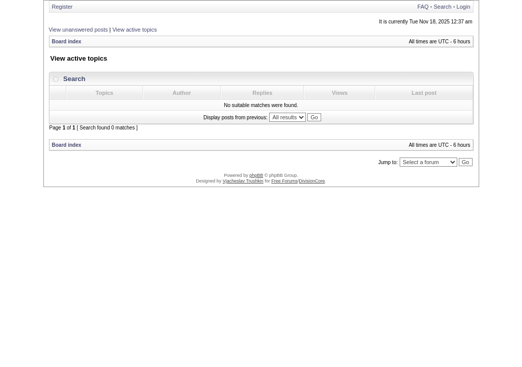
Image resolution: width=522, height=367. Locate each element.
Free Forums (284, 181)
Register (62, 7)
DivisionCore (312, 181)
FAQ (423, 7)
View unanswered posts (78, 30)
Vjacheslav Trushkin (243, 181)
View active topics (134, 30)
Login (464, 7)
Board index (67, 41)
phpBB (256, 175)
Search (443, 7)
